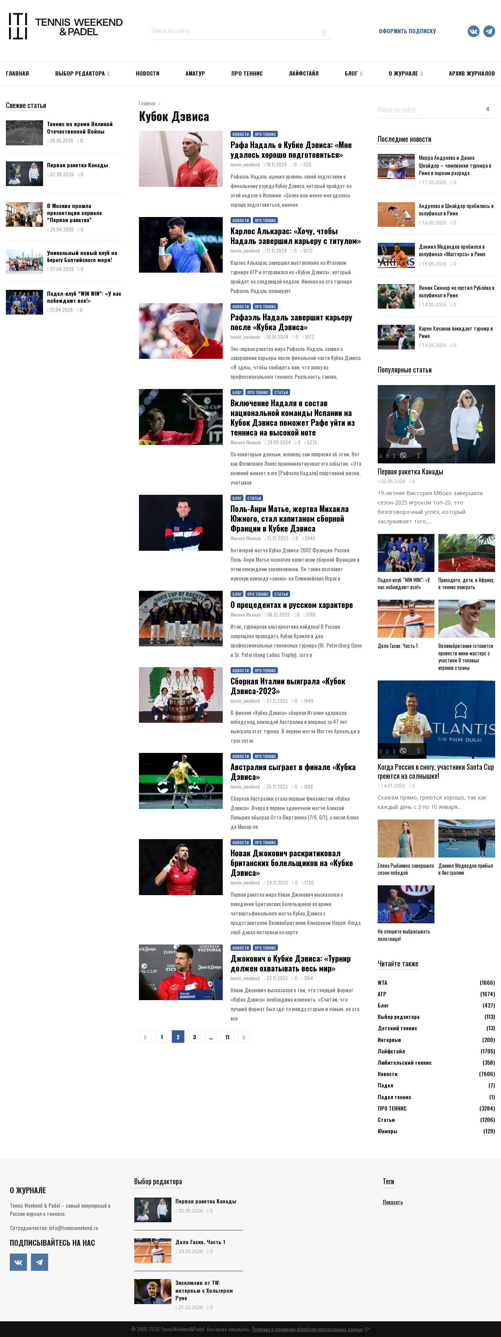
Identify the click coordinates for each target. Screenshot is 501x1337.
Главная (17, 73)
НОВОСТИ (147, 73)
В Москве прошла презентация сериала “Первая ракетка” (74, 212)
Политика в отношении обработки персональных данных (307, 1329)
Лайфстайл (391, 1051)
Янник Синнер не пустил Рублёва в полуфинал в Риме (456, 291)
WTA (382, 982)
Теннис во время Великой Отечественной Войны (80, 127)
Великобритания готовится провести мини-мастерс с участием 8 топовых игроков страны (465, 656)
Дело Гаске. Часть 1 (398, 646)
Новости (240, 134)
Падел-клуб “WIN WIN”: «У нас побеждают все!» (84, 296)
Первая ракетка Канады (77, 165)
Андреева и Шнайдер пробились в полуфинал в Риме (456, 209)
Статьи (281, 392)
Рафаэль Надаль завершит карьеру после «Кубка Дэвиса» (291, 322)
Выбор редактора (80, 73)
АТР (382, 994)
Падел (385, 1085)
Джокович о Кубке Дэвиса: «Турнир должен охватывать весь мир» (291, 963)
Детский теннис (397, 1028)
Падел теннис (394, 1097)
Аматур (195, 73)
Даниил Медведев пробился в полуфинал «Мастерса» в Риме (452, 250)
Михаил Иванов (246, 442)
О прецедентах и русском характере (292, 604)
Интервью (389, 1039)
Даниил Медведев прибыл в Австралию (465, 869)
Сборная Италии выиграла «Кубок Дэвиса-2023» (288, 686)
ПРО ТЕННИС (247, 73)
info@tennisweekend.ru (73, 1227)
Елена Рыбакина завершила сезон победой (406, 869)
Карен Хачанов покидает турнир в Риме (456, 332)
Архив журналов (472, 73)
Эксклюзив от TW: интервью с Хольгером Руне (204, 1289)
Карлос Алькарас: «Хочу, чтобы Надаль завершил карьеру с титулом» (296, 235)
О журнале (403, 73)
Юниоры (387, 1131)
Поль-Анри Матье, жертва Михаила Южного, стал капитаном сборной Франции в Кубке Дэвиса (290, 518)
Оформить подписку (407, 31)
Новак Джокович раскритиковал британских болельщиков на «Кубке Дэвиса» (292, 862)
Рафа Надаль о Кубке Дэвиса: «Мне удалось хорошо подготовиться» (291, 149)
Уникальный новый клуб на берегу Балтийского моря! (82, 256)
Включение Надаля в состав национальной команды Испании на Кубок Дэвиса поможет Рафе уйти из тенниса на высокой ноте (293, 417)
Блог (351, 73)
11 (227, 1037)
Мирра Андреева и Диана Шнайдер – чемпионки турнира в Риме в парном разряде (455, 164)
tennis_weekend (245, 164)
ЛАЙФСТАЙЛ (304, 73)
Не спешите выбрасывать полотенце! (404, 935)
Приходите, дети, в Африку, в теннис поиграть (466, 583)
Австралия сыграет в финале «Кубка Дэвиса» (293, 771)
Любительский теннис (405, 1062)
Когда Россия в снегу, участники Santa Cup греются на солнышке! (436, 771)
